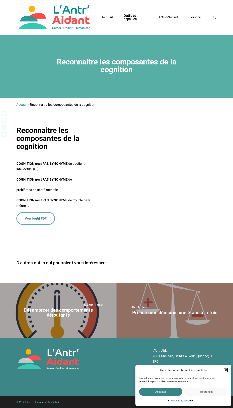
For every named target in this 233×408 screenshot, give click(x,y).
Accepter (160, 391)
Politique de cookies (181, 400)
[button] (226, 370)
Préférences (206, 391)
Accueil (21, 105)
